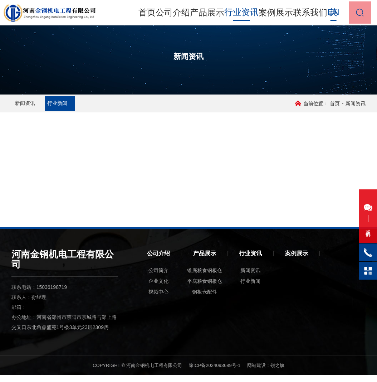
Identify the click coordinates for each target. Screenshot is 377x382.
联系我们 (301, 14)
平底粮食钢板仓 (204, 288)
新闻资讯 (36, 107)
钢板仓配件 (204, 299)
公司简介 (158, 277)
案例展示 (271, 14)
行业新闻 (84, 107)
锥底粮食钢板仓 (204, 277)
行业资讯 (250, 260)
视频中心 (158, 299)
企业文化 (158, 288)
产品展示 (210, 14)
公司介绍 (179, 14)
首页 (153, 14)
